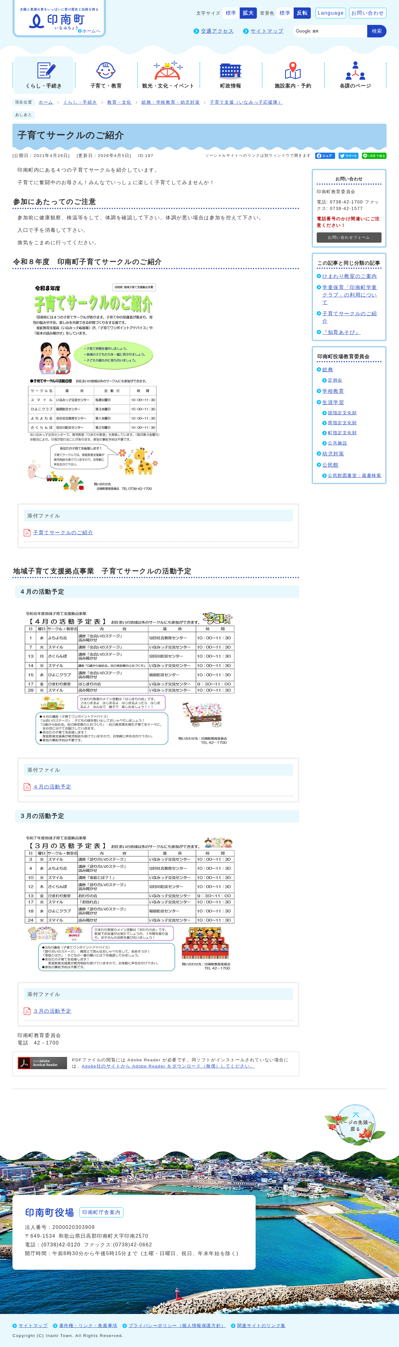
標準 (231, 13)
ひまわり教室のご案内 (349, 276)
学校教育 (333, 391)
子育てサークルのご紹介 (59, 532)
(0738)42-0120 (61, 1244)
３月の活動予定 (47, 1011)
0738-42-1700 (346, 201)
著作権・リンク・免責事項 (88, 1325)
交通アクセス (217, 31)
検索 (377, 31)
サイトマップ (267, 31)
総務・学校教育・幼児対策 (171, 102)
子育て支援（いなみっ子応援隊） (246, 102)
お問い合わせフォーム (349, 237)
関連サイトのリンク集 (261, 1325)
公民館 (330, 465)
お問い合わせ (367, 13)
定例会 (335, 380)
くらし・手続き (80, 102)
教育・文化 (119, 102)
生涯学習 (333, 402)
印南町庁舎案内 (101, 1212)
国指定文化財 (342, 413)
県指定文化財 (342, 423)
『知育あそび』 (341, 332)
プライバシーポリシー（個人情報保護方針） (177, 1325)
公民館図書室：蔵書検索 (355, 475)
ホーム (46, 102)
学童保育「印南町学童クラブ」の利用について (349, 295)
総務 (327, 369)
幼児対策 (333, 453)
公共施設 (337, 443)
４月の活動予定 (47, 786)
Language (331, 13)
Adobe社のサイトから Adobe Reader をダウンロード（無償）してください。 (168, 1066)
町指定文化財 (342, 433)
